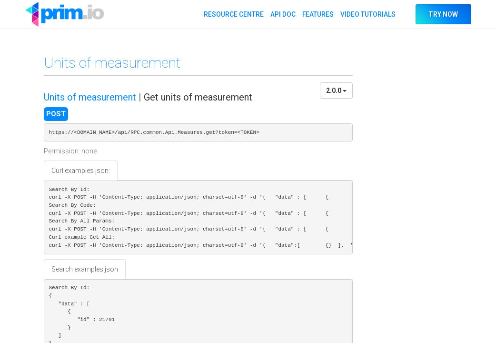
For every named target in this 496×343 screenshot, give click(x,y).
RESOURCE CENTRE (233, 14)
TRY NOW (443, 14)
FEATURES (317, 14)
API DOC (282, 14)
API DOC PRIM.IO (65, 14)
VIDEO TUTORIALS (367, 14)
